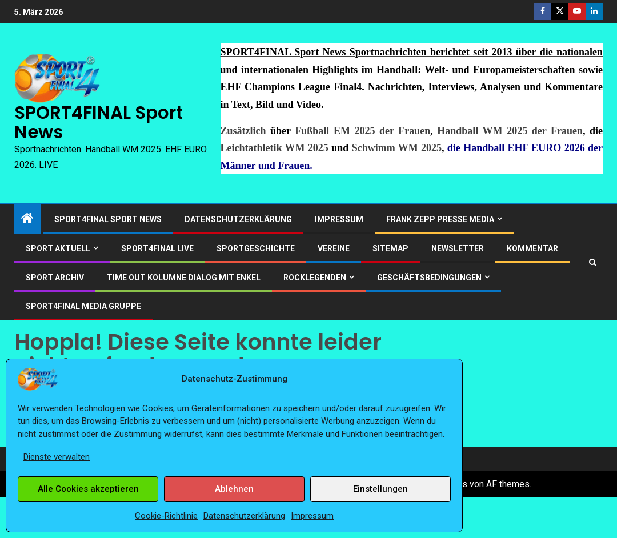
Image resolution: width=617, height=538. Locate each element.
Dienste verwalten (56, 457)
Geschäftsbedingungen (429, 277)
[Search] (593, 262)
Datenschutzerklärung (244, 516)
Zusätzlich (243, 130)
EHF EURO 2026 (546, 148)
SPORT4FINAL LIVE (157, 248)
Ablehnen (234, 489)
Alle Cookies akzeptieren (88, 489)
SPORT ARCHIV (55, 277)
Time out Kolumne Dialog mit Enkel (184, 277)
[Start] (27, 219)
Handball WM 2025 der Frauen (510, 130)
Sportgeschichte (256, 248)
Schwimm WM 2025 (397, 148)
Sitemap (390, 248)
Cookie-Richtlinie (166, 516)
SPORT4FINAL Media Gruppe (83, 306)
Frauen (294, 165)
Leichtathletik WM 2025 (274, 148)
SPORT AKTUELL (58, 248)
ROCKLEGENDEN (314, 277)
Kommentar (532, 248)
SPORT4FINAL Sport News (98, 122)
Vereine (334, 248)
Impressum (312, 516)
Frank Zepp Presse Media (440, 219)
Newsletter (457, 248)
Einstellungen (380, 489)
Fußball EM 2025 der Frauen (362, 130)
